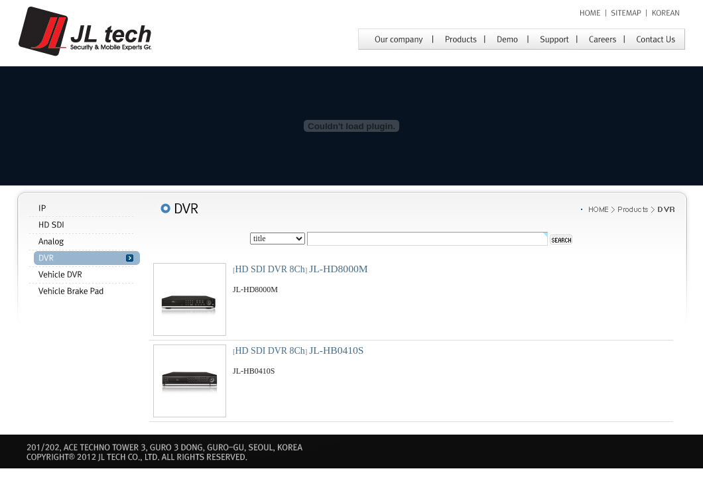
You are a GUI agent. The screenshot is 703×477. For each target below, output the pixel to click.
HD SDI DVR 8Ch (270, 269)
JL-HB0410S (336, 350)
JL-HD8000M (338, 268)
